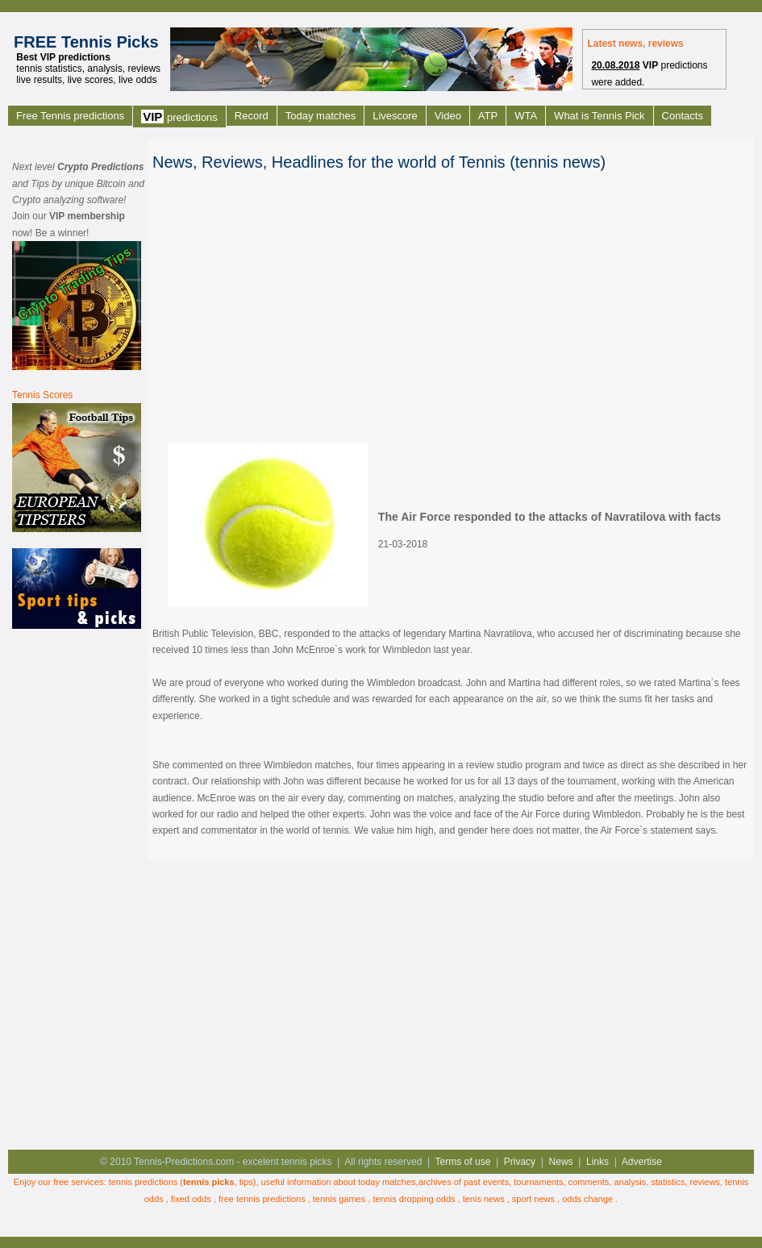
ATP (488, 116)
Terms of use (463, 1161)
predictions (179, 116)
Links (597, 1161)
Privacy (519, 1161)
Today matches (320, 116)
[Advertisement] (76, 887)
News (561, 1161)
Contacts (682, 116)
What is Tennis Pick (599, 116)
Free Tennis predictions (70, 116)
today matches (387, 1182)
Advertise (642, 1161)
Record (252, 116)
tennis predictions (143, 1182)
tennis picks (209, 1182)
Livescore (395, 116)
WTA (525, 116)
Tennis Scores (42, 395)
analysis (630, 1182)
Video (448, 116)
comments (589, 1182)
